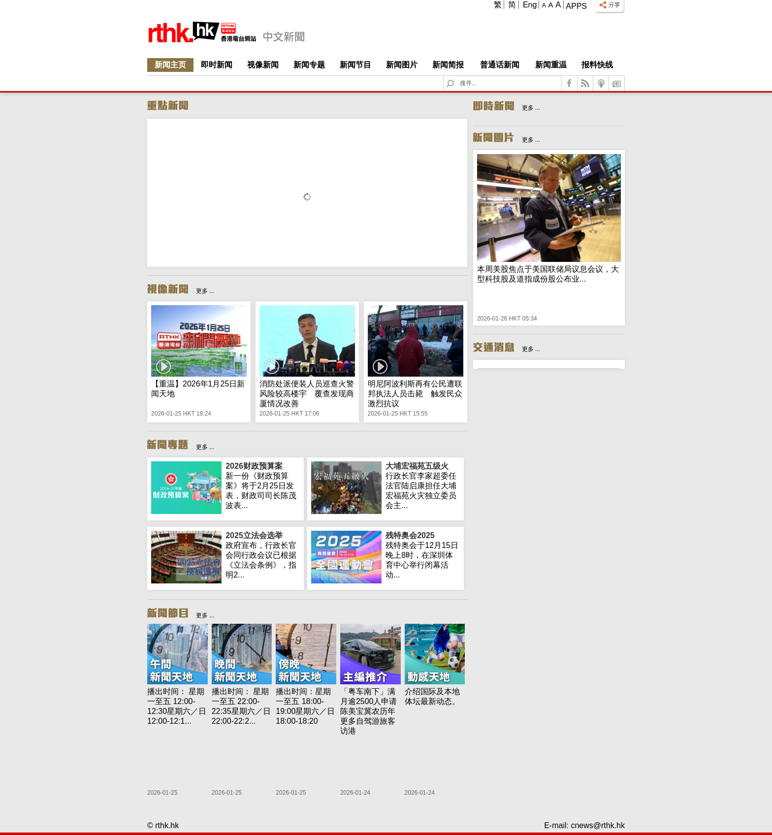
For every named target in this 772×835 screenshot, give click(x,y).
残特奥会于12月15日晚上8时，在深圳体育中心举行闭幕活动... (423, 555)
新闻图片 (402, 65)
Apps (576, 6)
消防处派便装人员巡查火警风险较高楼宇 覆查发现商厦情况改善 (306, 394)
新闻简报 (448, 65)
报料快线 (597, 65)
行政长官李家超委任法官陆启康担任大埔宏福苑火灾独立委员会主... (423, 485)
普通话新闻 (499, 65)
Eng (530, 4)
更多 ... (205, 291)
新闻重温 (551, 65)
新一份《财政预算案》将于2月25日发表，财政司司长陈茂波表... (262, 485)
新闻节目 (355, 65)
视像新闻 (263, 65)
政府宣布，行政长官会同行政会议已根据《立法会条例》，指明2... (262, 555)
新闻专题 (309, 65)
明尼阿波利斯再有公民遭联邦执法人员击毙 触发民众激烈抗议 (415, 394)
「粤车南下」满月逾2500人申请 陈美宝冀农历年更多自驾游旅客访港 (372, 711)
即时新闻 (216, 65)
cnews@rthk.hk (598, 825)
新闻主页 (170, 65)
